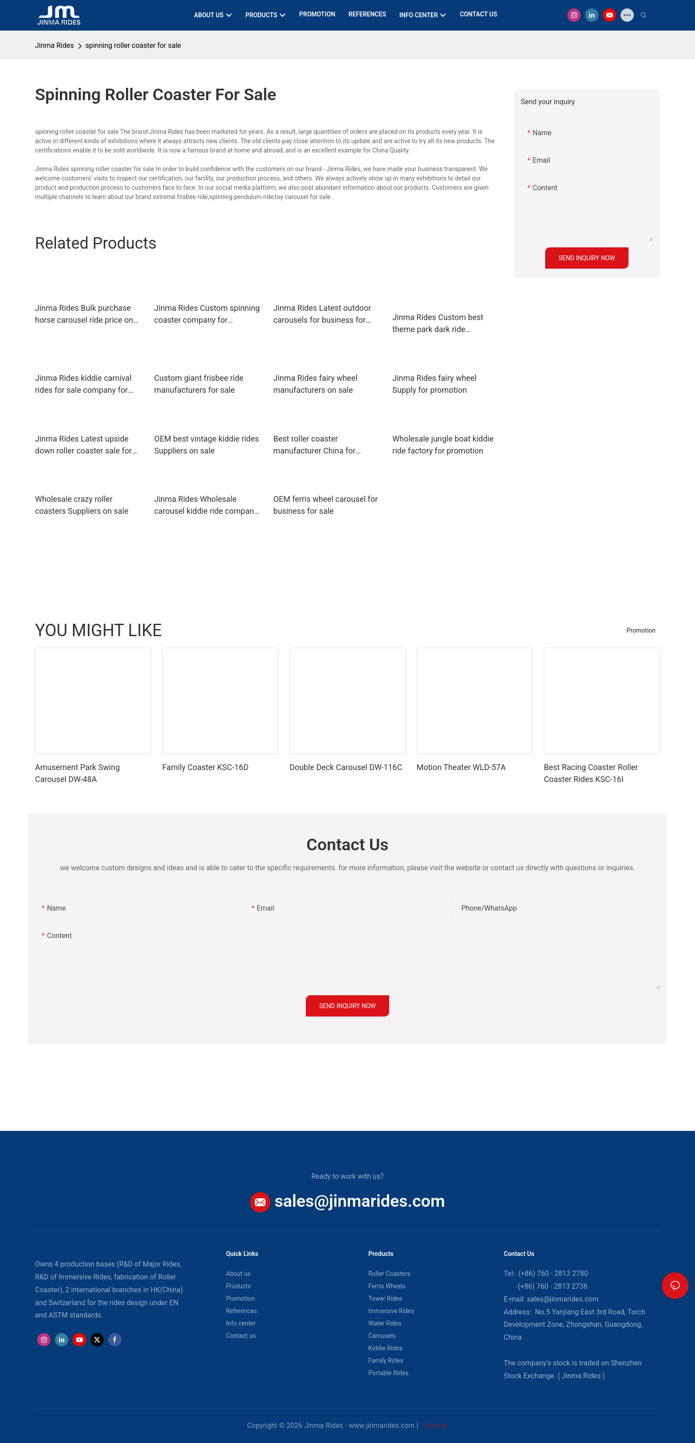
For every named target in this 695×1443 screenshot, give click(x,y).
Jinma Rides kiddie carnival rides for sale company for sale (83, 384)
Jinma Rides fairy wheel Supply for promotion (434, 384)
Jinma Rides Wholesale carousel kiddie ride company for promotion (206, 505)
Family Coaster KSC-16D (205, 767)
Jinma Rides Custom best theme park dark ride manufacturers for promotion (443, 324)
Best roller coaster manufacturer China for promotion (314, 445)
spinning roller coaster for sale (133, 45)
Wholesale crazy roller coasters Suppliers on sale (82, 505)
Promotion (641, 630)
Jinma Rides (54, 45)
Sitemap (434, 1425)
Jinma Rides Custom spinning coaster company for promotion (207, 314)
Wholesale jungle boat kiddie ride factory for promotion (442, 444)
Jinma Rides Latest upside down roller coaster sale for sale (83, 445)
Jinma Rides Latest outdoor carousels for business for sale (322, 314)
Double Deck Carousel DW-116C (345, 767)
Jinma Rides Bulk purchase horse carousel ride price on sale (84, 314)
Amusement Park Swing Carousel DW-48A (77, 773)
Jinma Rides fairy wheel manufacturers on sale (315, 384)
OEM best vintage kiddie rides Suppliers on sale (206, 444)
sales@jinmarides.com (360, 1201)
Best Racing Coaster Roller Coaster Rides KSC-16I (591, 773)
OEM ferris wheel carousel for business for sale (325, 505)
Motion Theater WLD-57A (461, 767)
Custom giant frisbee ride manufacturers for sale (199, 384)
